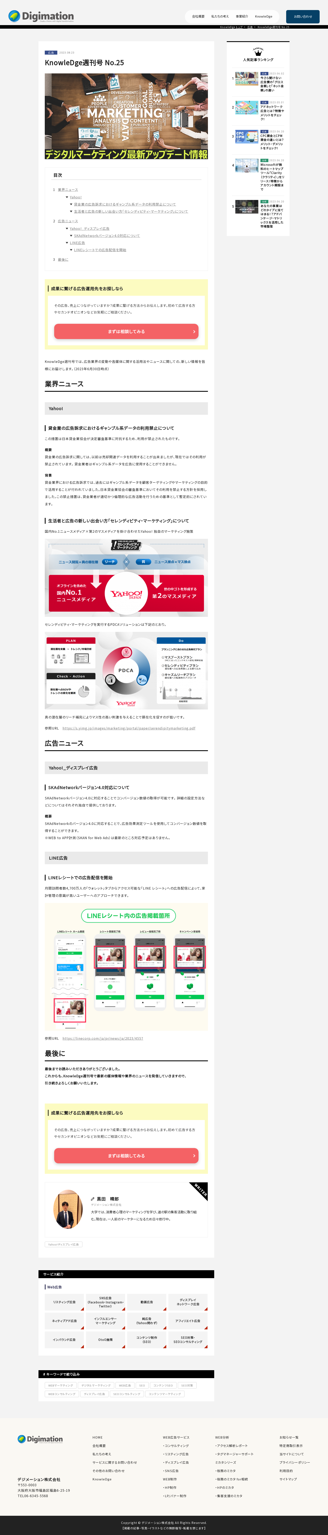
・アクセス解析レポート (231, 1445)
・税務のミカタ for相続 (231, 1479)
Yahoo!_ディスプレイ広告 (90, 228)
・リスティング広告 (176, 1454)
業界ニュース (68, 189)
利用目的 (286, 1470)
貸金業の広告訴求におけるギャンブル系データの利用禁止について (125, 204)
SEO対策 (187, 1385)
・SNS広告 (171, 1470)
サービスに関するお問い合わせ (114, 1462)
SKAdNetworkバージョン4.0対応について (107, 235)
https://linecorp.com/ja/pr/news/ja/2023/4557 (103, 1038)
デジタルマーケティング (96, 1385)
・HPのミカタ (224, 1487)
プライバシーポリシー (294, 1462)
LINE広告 (77, 242)
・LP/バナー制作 (175, 1496)
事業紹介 (242, 16)
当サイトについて (291, 1454)
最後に (63, 259)
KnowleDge (263, 16)
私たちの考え (220, 16)
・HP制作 (170, 1487)
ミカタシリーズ (225, 1462)
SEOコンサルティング (126, 1394)
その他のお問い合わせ (108, 1470)
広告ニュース (68, 220)
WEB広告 (125, 1385)
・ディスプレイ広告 (176, 1462)
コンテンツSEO (163, 1385)
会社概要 (198, 16)
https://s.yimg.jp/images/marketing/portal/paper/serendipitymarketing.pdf (129, 728)
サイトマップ (288, 1479)
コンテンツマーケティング (165, 1394)
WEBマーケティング (60, 1385)
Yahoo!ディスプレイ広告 (63, 1244)
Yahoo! (76, 197)
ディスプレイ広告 (94, 1394)
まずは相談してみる (126, 331)
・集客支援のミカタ (228, 1496)
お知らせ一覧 (289, 1437)
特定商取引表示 (291, 1445)
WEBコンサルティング (62, 1394)
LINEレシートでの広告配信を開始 (100, 249)
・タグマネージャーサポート (234, 1454)
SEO (142, 1385)
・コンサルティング (176, 1445)
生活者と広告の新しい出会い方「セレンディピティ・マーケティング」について (131, 211)
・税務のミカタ (225, 1470)
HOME (97, 1437)
